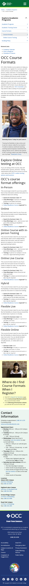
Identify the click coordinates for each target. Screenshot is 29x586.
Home (2, 9)
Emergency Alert (20, 545)
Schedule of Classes (9, 53)
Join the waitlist (16, 440)
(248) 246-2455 (7, 506)
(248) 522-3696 (7, 498)
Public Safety (19, 555)
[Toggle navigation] (25, 4)
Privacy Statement (21, 548)
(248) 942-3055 (7, 491)
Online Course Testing (10, 37)
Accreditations (5, 545)
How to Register (8, 51)
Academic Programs (11, 9)
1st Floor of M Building (7, 496)
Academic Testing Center (9, 27)
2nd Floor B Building (7, 482)
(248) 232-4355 (7, 484)
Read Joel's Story (16, 154)
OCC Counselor (19, 87)
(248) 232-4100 (14, 537)
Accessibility (4, 543)
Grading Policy (6, 41)
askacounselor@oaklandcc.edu (10, 424)
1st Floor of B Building (7, 504)
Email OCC (18, 543)
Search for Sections (17, 397)
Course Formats (6, 31)
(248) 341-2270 (20, 420)
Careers (3, 552)
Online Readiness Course (10, 205)
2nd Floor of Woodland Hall (9, 489)
